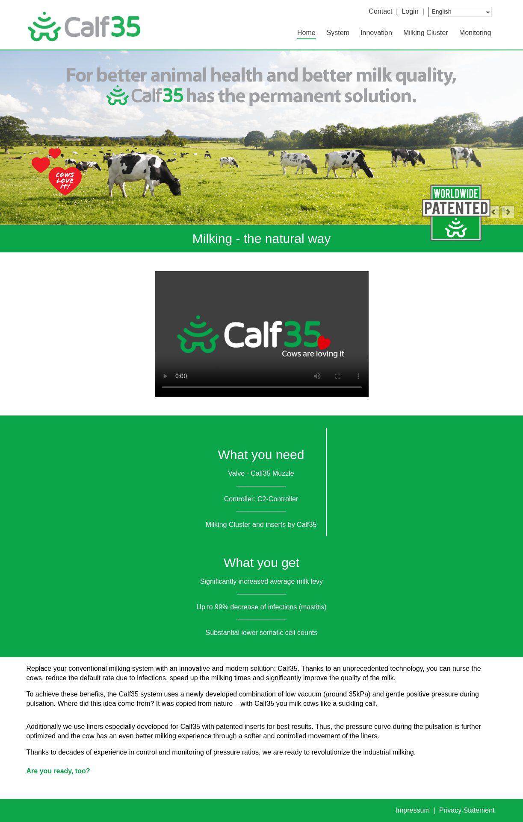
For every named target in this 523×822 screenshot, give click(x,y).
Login (410, 11)
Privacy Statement (467, 810)
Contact (380, 11)
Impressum (414, 810)
